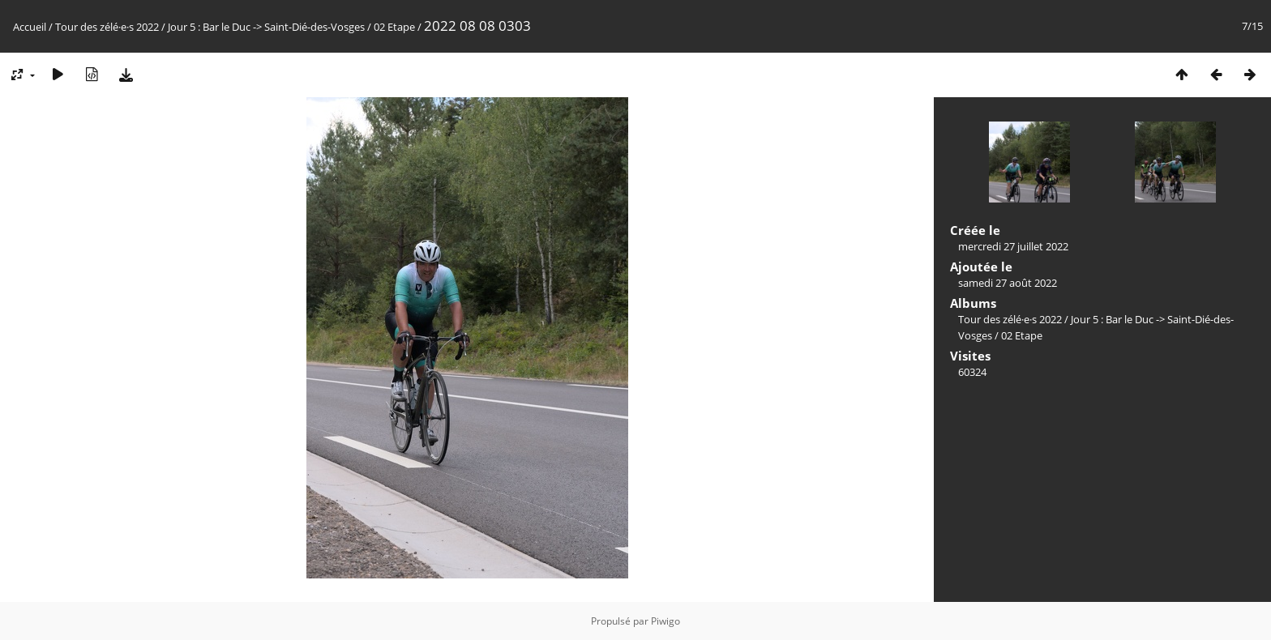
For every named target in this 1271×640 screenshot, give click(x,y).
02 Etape (394, 26)
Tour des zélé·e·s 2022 (107, 26)
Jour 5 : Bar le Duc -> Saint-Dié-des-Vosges (266, 26)
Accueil (29, 26)
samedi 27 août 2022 (1007, 282)
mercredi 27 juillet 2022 (1013, 246)
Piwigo (665, 621)
